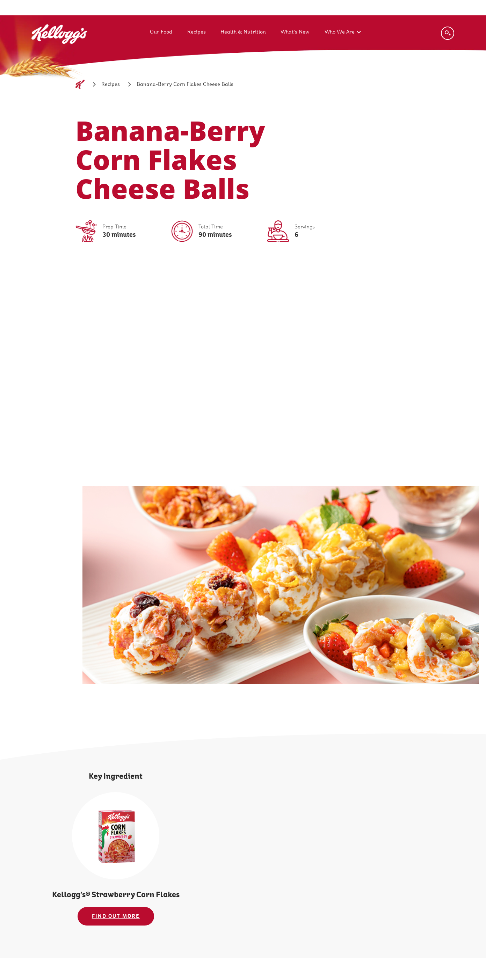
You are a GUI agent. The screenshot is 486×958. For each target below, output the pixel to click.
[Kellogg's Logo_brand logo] (59, 51)
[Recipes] (110, 84)
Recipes (196, 31)
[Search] (447, 33)
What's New (295, 31)
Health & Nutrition (243, 31)
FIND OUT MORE (116, 916)
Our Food (161, 31)
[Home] (80, 84)
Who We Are (340, 31)
